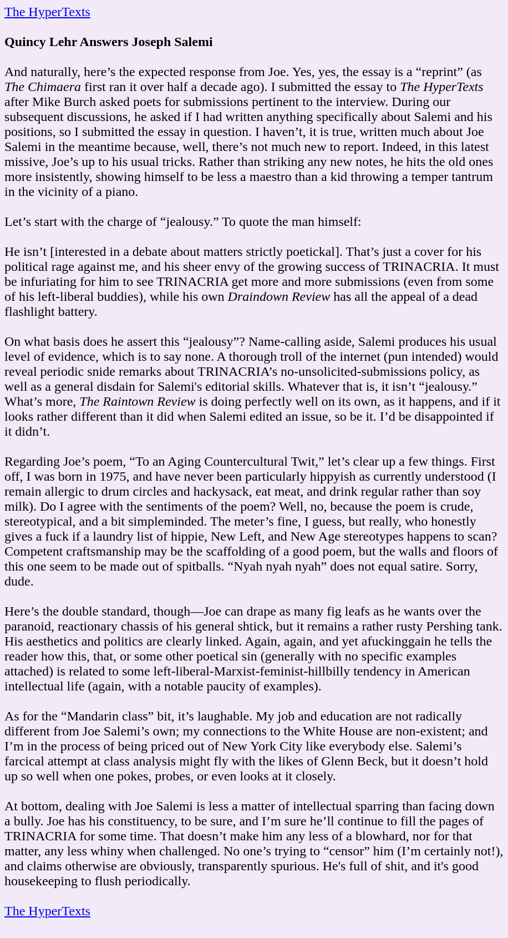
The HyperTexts (47, 11)
